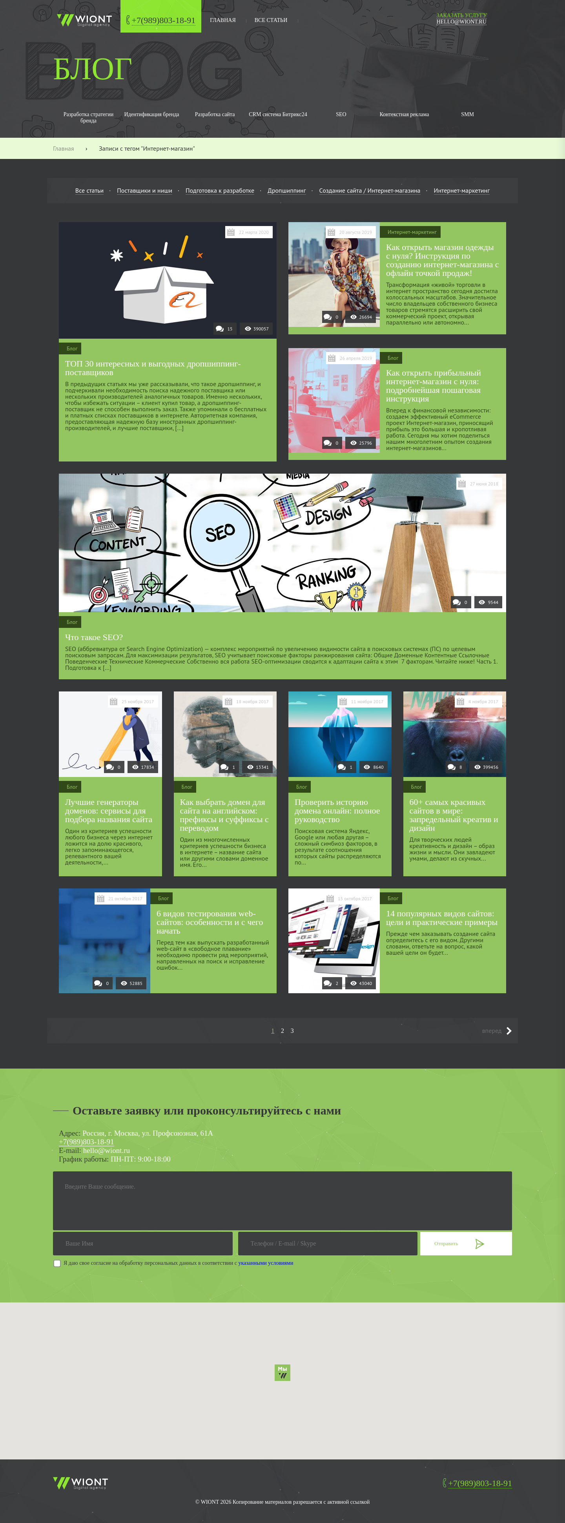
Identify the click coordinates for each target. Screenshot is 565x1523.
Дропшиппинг (287, 190)
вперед (492, 1030)
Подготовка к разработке (220, 190)
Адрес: (70, 1133)
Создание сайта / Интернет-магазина (370, 190)
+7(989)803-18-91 (164, 20)
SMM (467, 114)
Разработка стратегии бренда (89, 117)
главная (223, 20)
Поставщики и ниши (144, 190)
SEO (341, 114)
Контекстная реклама (404, 114)
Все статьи (271, 20)
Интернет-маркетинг (462, 190)
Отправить (446, 1243)
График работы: (84, 1159)
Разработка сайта (215, 114)
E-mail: (70, 1150)
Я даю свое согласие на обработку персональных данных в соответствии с (178, 1263)
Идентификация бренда (151, 114)
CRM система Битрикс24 (278, 114)
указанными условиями (266, 1263)
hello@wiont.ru (461, 22)
